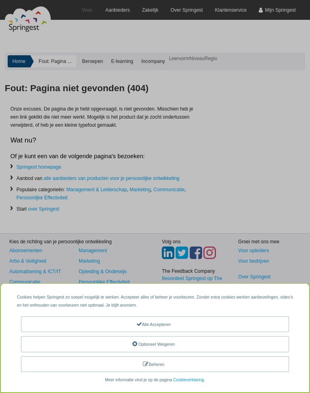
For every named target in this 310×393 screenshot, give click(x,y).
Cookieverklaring (188, 380)
